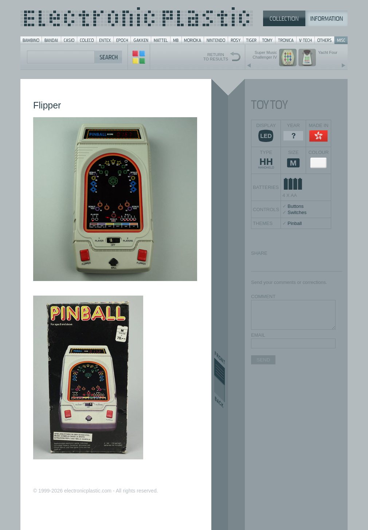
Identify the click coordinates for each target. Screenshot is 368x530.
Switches (296, 212)
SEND (263, 360)
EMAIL (258, 335)
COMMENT (263, 296)
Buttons (295, 206)
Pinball (294, 223)
